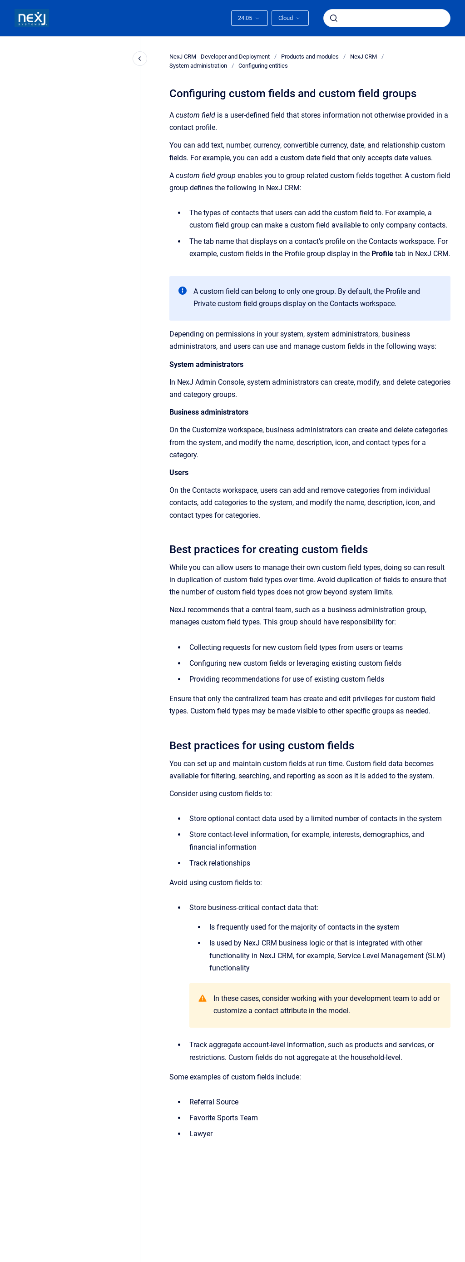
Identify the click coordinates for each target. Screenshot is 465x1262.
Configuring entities (263, 65)
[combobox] (387, 18)
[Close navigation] (140, 58)
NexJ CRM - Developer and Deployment (219, 56)
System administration (198, 65)
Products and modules (310, 56)
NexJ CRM (363, 56)
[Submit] (333, 18)
